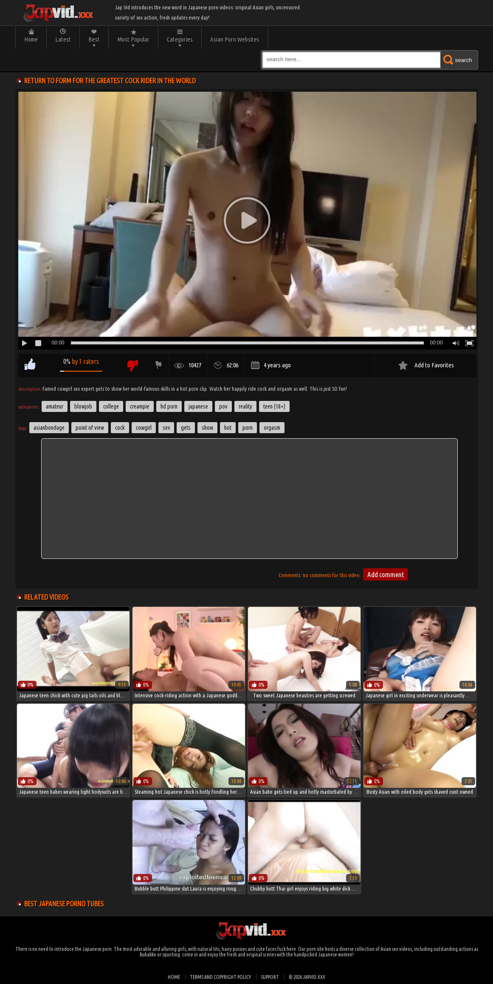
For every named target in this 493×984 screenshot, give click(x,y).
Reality (245, 406)
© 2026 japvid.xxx (307, 977)
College (111, 406)
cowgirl (144, 427)
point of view (90, 427)
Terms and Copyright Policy (220, 977)
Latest (63, 39)
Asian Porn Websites (234, 39)
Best (94, 39)
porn (247, 427)
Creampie (139, 406)
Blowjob (83, 406)
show (207, 427)
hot (227, 427)
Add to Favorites (434, 365)
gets (186, 427)
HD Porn (169, 406)
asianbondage (49, 427)
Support (270, 977)
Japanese (198, 406)
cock (120, 427)
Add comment (385, 574)
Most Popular (133, 39)
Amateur (54, 406)
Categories (180, 39)
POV (223, 406)
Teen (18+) (274, 406)
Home (31, 39)
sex (166, 427)
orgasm (272, 427)
